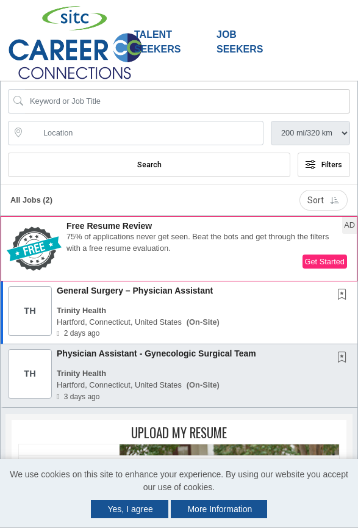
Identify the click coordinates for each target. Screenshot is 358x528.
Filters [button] (324, 164)
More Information (219, 509)
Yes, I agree (130, 509)
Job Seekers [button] (240, 41)
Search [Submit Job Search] (149, 165)
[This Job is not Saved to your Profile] (345, 295)
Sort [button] (323, 200)
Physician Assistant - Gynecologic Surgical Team (156, 353)
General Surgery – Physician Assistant (135, 290)
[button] (179, 248)
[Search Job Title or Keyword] (187, 101)
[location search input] (144, 133)
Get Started (325, 261)
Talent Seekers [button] (157, 41)
